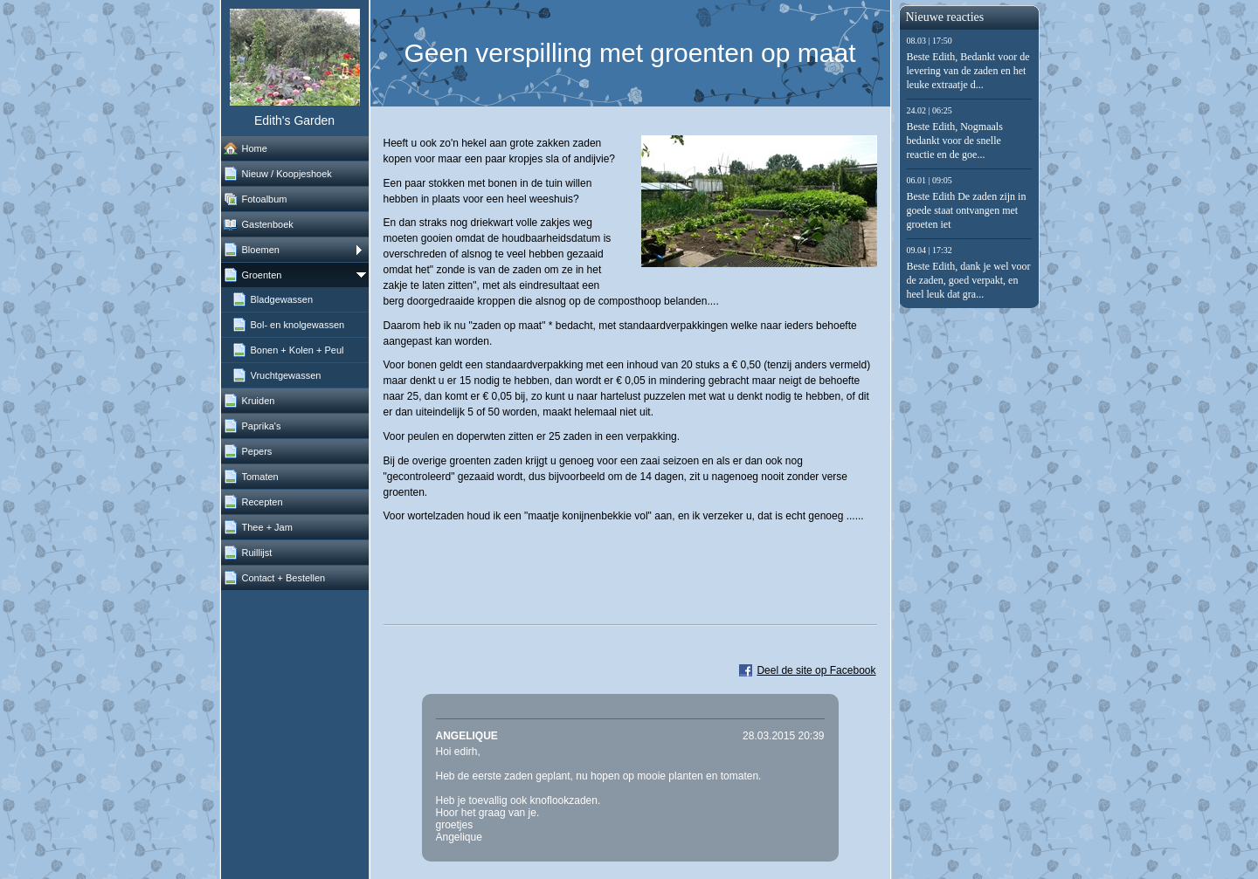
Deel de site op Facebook (816, 670)
